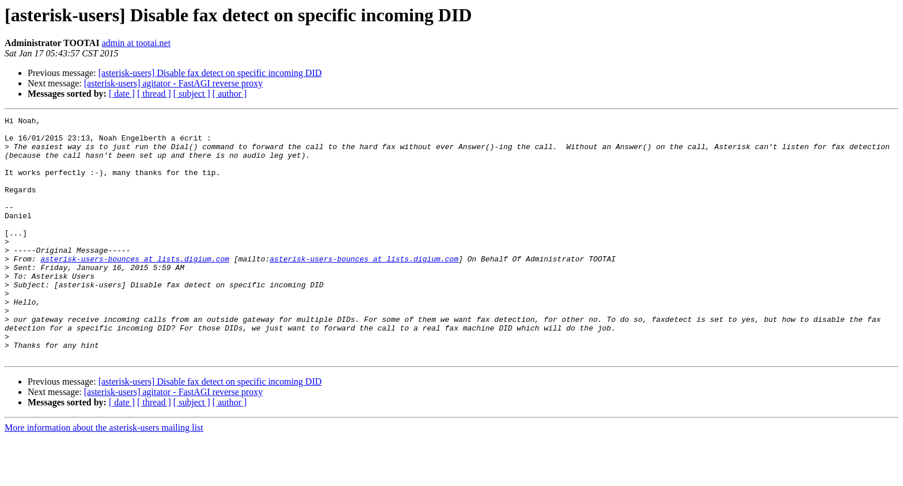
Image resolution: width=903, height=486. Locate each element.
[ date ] (122, 93)
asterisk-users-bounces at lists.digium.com (134, 288)
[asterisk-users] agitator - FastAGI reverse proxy (173, 83)
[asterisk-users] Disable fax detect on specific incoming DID (210, 73)
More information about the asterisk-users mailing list (104, 476)
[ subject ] (191, 93)
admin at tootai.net (136, 43)
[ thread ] (154, 93)
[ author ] (230, 93)
